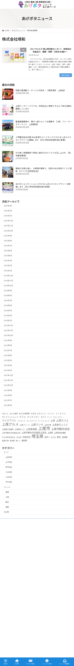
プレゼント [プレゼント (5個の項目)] (21, 421)
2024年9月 (8, 290)
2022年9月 (8, 390)
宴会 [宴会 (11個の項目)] (59, 436)
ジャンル (7, 487)
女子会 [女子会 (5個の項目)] (53, 437)
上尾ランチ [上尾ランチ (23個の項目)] (37, 424)
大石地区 (9, 472)
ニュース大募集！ (10, 637)
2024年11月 (8, 280)
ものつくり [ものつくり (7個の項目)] (41, 413)
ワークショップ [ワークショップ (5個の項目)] (43, 421)
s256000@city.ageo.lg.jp (20, 563)
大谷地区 (9, 477)
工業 (7, 497)
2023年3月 (8, 360)
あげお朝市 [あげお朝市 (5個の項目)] (14, 413)
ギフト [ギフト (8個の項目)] (43, 417)
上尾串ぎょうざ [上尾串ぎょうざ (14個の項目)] (60, 424)
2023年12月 (8, 325)
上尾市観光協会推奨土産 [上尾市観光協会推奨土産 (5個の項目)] (11, 433)
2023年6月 (8, 355)
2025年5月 (8, 255)
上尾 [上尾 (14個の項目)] (53, 420)
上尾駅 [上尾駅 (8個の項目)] (50, 432)
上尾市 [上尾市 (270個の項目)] (44, 428)
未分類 (6, 512)
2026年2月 (8, 210)
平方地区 (9, 482)
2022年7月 (8, 400)
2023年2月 (8, 365)
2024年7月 (8, 300)
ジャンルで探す (9, 613)
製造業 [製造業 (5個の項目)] (12, 440)
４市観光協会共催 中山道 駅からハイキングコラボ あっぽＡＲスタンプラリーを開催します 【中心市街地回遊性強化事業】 (43, 138)
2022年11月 (8, 380)
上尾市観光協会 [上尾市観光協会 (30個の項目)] (60, 429)
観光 (7, 502)
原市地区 (9, 467)
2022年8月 (8, 395)
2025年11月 (8, 225)
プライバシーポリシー (12, 642)
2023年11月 (8, 330)
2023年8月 (8, 345)
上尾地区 (9, 457)
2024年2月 (8, 315)
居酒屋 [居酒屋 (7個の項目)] (64, 437)
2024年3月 (8, 310)
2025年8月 (8, 240)
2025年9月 (8, 235)
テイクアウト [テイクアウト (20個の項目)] (9, 420)
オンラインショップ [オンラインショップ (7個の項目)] (10, 417)
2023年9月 (8, 340)
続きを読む (66, 75)
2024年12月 (8, 275)
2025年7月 (8, 245)
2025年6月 (8, 250)
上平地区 (9, 462)
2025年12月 (8, 220)
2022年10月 (8, 385)
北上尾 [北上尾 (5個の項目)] (18, 437)
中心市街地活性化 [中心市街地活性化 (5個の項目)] (8, 437)
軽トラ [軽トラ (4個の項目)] (18, 441)
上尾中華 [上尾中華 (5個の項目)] (47, 425)
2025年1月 (8, 270)
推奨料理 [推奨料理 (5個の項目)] (5, 440)
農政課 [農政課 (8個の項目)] (24, 440)
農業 (7, 507)
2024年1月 (8, 320)
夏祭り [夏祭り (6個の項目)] (47, 437)
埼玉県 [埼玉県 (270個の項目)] (37, 436)
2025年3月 (8, 260)
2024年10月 (8, 285)
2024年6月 (8, 305)
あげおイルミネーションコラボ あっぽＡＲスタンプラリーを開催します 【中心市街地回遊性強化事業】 (43, 185)
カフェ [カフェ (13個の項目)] (22, 416)
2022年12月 (8, 375)
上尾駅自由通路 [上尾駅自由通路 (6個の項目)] (60, 433)
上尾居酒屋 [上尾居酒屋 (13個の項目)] (31, 428)
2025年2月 (8, 265)
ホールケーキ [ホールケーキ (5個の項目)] (32, 421)
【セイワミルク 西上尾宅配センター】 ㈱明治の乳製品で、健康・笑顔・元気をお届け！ (50, 50)
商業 (7, 492)
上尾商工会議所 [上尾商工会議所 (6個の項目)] (8, 429)
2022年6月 (8, 405)
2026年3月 (8, 205)
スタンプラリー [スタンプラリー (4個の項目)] (58, 417)
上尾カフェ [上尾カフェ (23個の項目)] (62, 420)
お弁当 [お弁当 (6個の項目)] (33, 413)
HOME (6, 571)
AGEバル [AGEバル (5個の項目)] (5, 413)
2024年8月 (8, 295)
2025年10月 (8, 230)
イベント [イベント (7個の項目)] (50, 413)
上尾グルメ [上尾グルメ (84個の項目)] (10, 424)
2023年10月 (8, 335)
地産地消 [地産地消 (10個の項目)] (26, 436)
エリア (6, 452)
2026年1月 (8, 215)
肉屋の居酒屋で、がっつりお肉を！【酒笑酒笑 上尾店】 (41, 90)
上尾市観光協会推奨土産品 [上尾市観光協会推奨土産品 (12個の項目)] (33, 432)
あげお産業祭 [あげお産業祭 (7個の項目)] (24, 413)
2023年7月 (8, 350)
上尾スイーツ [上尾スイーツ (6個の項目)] (25, 425)
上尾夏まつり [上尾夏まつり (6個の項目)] (20, 429)
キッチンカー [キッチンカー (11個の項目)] (33, 416)
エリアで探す (9, 576)
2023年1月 (8, 370)
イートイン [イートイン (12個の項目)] (60, 413)
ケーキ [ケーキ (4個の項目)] (49, 417)
